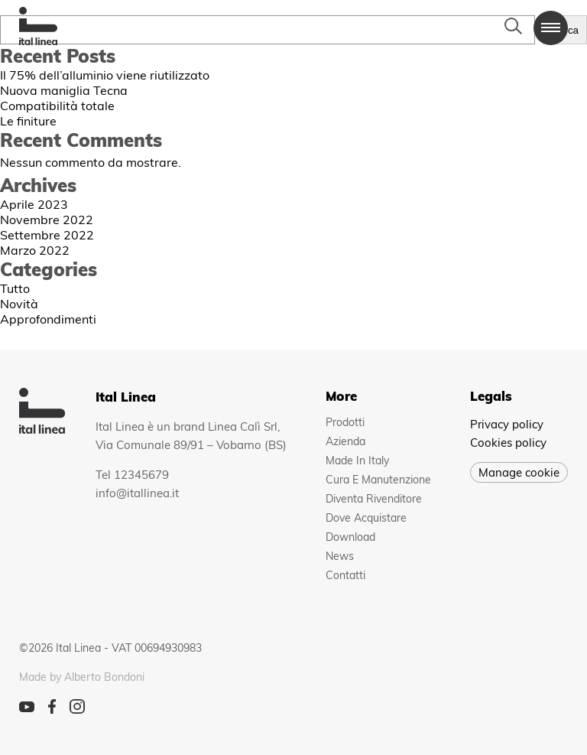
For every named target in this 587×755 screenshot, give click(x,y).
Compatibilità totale (57, 105)
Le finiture (28, 121)
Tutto (15, 288)
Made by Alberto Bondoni (81, 677)
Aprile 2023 (34, 204)
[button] (550, 28)
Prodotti (345, 422)
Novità (19, 303)
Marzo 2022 (35, 250)
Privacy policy (506, 424)
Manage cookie (518, 472)
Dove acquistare (366, 518)
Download (350, 537)
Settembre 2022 (47, 234)
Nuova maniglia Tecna (64, 90)
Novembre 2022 (46, 219)
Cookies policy (508, 442)
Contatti (345, 575)
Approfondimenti (48, 319)
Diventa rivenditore (374, 499)
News (340, 556)
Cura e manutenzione (378, 480)
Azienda (345, 441)
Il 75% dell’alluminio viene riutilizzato (104, 75)
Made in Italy (357, 460)
